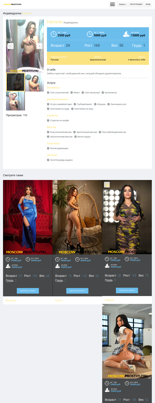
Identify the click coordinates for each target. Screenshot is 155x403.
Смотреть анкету (28, 291)
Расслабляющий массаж (114, 132)
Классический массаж (60, 132)
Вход (148, 4)
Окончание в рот (118, 104)
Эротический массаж (86, 132)
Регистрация (136, 4)
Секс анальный (92, 92)
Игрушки (101, 104)
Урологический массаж (61, 136)
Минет (77, 92)
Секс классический (59, 92)
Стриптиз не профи (59, 120)
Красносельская (98, 59)
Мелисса (10, 300)
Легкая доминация (59, 148)
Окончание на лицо (83, 109)
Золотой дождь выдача (61, 160)
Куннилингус (111, 92)
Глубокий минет (84, 104)
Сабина (109, 300)
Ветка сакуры (84, 136)
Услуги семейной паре (61, 104)
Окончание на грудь (59, 109)
